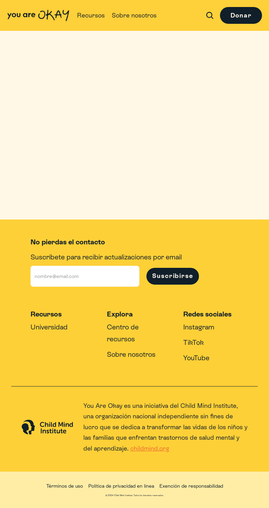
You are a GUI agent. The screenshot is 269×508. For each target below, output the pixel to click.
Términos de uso (64, 486)
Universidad (49, 327)
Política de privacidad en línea (121, 486)
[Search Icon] (210, 15)
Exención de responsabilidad (191, 486)
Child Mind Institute (208, 405)
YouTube (196, 358)
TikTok (193, 342)
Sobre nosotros (131, 354)
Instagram (198, 327)
